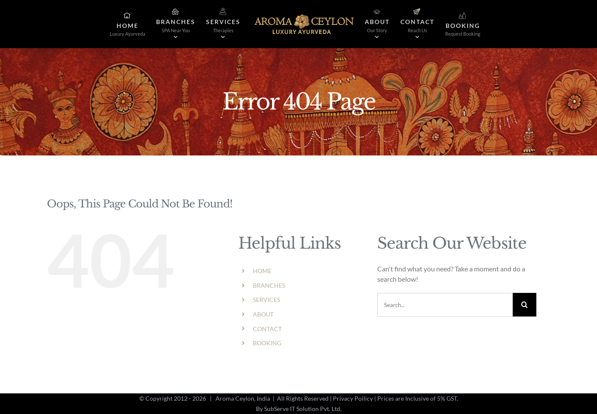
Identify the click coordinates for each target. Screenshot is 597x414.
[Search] (524, 305)
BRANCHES (269, 285)
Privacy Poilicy (353, 398)
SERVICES (266, 299)
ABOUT (263, 314)
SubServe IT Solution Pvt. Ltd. (303, 408)
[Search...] (445, 305)
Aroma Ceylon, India (242, 398)
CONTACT (267, 328)
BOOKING (267, 343)
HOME (262, 270)
